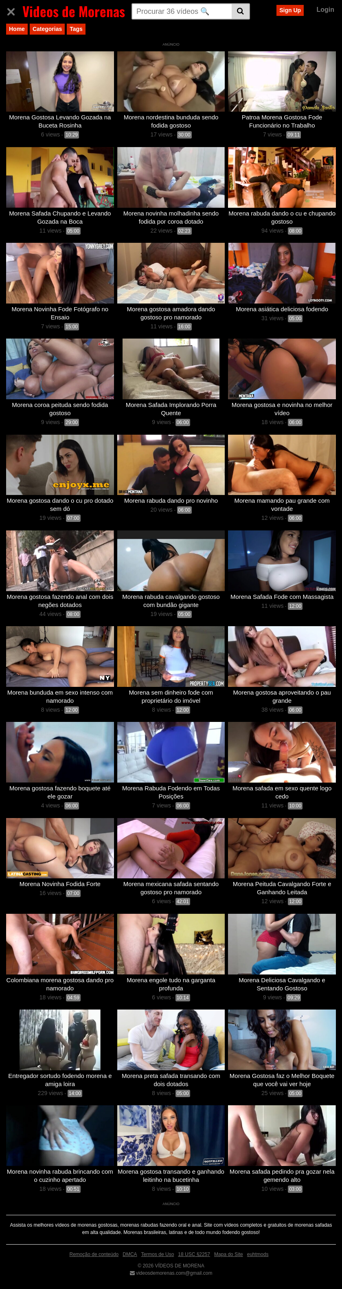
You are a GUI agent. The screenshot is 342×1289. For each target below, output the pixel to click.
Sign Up (290, 10)
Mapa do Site (228, 1254)
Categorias (47, 29)
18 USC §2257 (194, 1254)
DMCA (130, 1254)
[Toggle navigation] (14, 10)
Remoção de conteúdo (94, 1254)
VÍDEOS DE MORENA (178, 1266)
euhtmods (258, 1254)
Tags (76, 29)
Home (17, 29)
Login (325, 9)
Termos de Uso (157, 1254)
